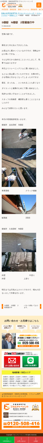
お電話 (36, 439)
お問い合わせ (21, 439)
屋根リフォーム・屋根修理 (27, 9)
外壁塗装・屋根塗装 (9, 9)
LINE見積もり (7, 439)
